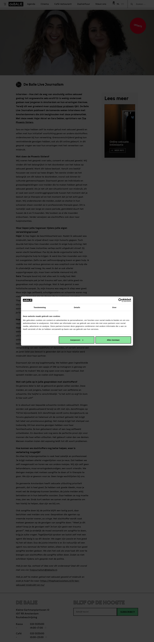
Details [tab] (77, 307)
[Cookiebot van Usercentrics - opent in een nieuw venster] (120, 300)
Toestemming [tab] (40, 307)
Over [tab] (114, 307)
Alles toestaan (113, 340)
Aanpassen (76, 340)
